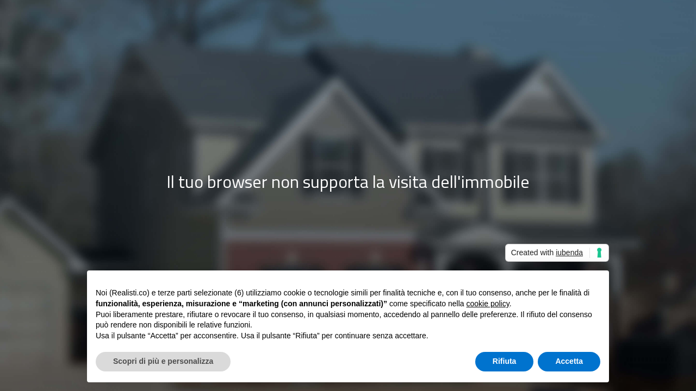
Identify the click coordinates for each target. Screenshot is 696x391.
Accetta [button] (569, 361)
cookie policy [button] (488, 303)
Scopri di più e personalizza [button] (163, 361)
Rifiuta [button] (505, 361)
